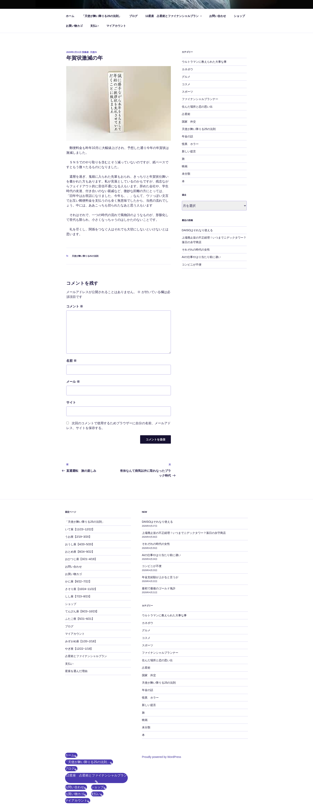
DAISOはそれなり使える (197, 230)
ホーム (70, 16)
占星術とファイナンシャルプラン (86, 656)
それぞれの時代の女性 (196, 249)
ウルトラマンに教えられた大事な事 (204, 61)
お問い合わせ (217, 16)
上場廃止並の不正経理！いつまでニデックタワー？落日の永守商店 (184, 532)
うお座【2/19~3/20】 (78, 536)
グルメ (186, 76)
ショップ (239, 16)
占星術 (186, 114)
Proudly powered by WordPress (161, 756)
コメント (74, 306)
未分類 (186, 173)
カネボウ (187, 69)
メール (73, 381)
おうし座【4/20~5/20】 (79, 544)
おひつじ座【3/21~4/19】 (81, 559)
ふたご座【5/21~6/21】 (79, 618)
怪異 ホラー (190, 144)
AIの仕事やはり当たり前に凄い (203, 257)
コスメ (186, 84)
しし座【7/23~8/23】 (78, 596)
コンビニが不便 (191, 264)
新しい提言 (189, 151)
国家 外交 (189, 121)
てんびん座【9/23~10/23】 (82, 611)
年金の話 (187, 136)
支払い (94, 25)
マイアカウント (116, 25)
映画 (184, 166)
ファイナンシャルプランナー (200, 99)
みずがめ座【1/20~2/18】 (81, 641)
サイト (71, 402)
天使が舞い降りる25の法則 (85, 256)
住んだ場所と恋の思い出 (197, 106)
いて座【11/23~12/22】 (80, 529)
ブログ (133, 16)
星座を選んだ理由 (76, 671)
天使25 (93, 52)
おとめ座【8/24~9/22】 (79, 551)
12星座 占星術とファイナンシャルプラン (174, 16)
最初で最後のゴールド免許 (158, 588)
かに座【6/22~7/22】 (78, 581)
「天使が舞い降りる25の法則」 (101, 16)
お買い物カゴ (74, 25)
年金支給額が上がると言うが (160, 577)
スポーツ (187, 91)
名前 (71, 360)
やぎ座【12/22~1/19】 (79, 648)
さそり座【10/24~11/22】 (81, 589)
